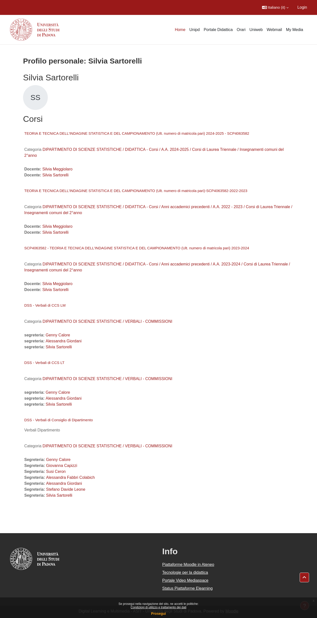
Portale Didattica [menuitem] (218, 30)
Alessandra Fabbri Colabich (70, 477)
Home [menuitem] (180, 30)
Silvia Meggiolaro (57, 169)
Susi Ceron (56, 471)
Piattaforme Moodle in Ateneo (188, 564)
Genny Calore (58, 335)
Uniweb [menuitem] (256, 30)
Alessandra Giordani (63, 341)
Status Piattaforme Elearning (187, 588)
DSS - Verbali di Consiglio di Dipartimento (58, 420)
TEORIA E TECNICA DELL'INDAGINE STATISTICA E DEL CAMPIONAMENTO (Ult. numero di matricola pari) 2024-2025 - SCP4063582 (136, 133)
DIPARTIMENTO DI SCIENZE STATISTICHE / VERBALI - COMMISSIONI (107, 321)
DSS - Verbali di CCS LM (45, 305)
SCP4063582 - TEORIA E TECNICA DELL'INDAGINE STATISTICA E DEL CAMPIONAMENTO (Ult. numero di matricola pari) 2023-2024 (136, 248)
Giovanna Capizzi (61, 465)
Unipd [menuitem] (194, 30)
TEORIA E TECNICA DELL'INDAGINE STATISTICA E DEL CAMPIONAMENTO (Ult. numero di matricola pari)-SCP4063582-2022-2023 (135, 191)
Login (302, 7)
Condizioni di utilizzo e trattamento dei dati (158, 607)
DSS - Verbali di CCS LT (44, 362)
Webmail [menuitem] (274, 30)
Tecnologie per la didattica (185, 572)
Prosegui (158, 614)
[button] (275, 7)
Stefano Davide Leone (65, 489)
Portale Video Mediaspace (185, 580)
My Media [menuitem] (294, 30)
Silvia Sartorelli (55, 175)
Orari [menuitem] (241, 30)
